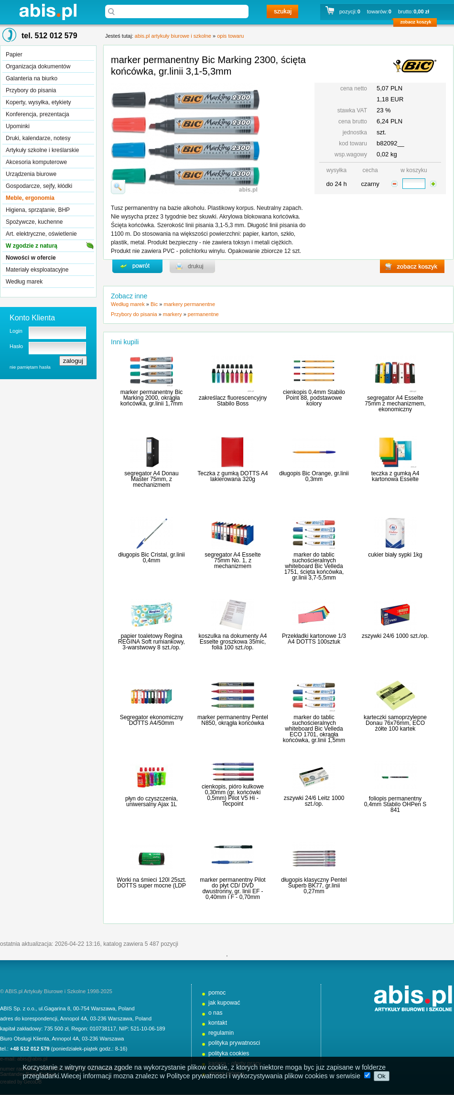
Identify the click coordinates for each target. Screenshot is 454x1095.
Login (16, 331)
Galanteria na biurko (31, 78)
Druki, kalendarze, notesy (38, 138)
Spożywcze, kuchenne (34, 222)
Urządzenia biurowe (31, 174)
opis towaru (230, 36)
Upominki (18, 126)
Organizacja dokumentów (38, 66)
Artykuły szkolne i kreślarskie (42, 150)
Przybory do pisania (31, 90)
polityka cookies (228, 1053)
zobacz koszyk (417, 24)
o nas (215, 1012)
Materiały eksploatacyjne (37, 269)
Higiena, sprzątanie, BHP (38, 210)
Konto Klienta (32, 318)
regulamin (221, 1032)
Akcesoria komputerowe (36, 162)
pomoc (217, 992)
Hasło (16, 346)
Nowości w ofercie (31, 257)
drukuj (192, 266)
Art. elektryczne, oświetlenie (41, 233)
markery (172, 314)
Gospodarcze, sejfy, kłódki (39, 186)
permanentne (203, 314)
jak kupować (224, 1002)
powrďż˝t (137, 266)
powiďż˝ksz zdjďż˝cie (118, 187)
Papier (14, 54)
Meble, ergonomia (30, 198)
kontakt (217, 1022)
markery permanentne (189, 304)
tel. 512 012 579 (49, 36)
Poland (126, 1008)
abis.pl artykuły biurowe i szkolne (48, 11)
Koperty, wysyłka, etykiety (38, 102)
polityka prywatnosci (234, 1043)
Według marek (24, 281)
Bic (154, 304)
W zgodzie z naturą (31, 245)
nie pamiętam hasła (30, 367)
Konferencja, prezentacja (37, 114)
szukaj (282, 11)
